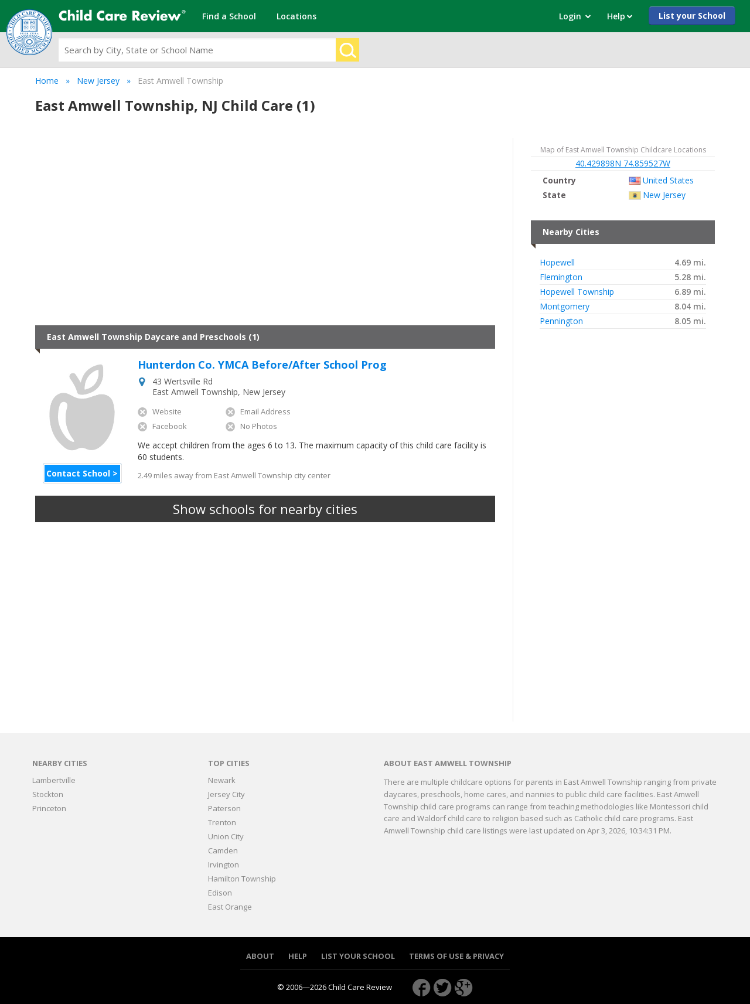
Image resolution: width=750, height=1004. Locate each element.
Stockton (47, 794)
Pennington (561, 321)
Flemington (561, 277)
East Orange (230, 906)
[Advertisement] (265, 231)
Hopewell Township (577, 292)
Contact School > (82, 473)
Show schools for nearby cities (265, 509)
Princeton (49, 808)
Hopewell (557, 262)
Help (297, 956)
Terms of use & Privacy (456, 956)
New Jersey (98, 80)
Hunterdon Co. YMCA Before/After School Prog (262, 365)
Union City (226, 836)
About (260, 956)
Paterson (224, 808)
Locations (296, 16)
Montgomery (564, 306)
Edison (220, 892)
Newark (222, 780)
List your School (692, 15)
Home (47, 80)
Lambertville (54, 780)
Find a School (229, 16)
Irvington (223, 864)
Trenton (222, 822)
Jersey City (226, 794)
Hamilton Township (242, 878)
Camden (223, 850)
